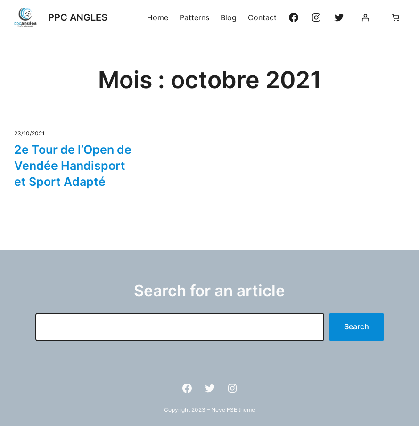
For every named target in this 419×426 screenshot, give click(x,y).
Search (356, 326)
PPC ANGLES (77, 17)
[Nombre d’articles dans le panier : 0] (395, 17)
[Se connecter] (365, 17)
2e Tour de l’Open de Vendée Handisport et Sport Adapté (72, 165)
